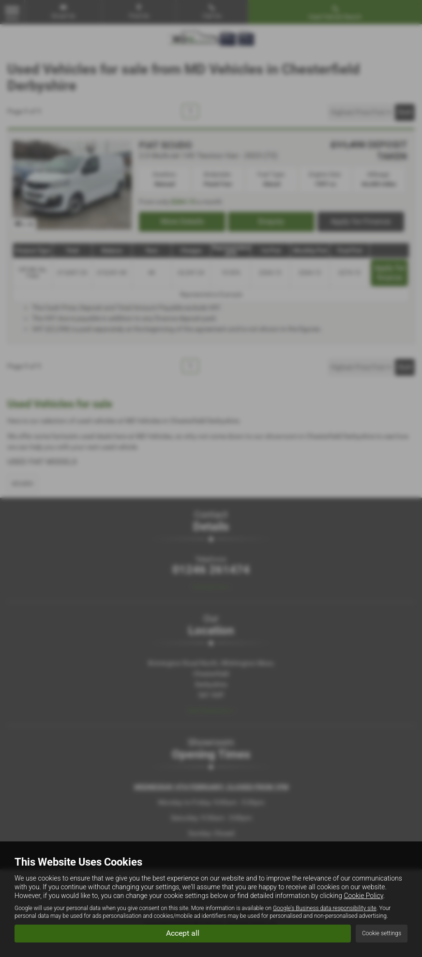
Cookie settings (381, 933)
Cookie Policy (363, 895)
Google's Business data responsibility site (325, 908)
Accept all (182, 933)
